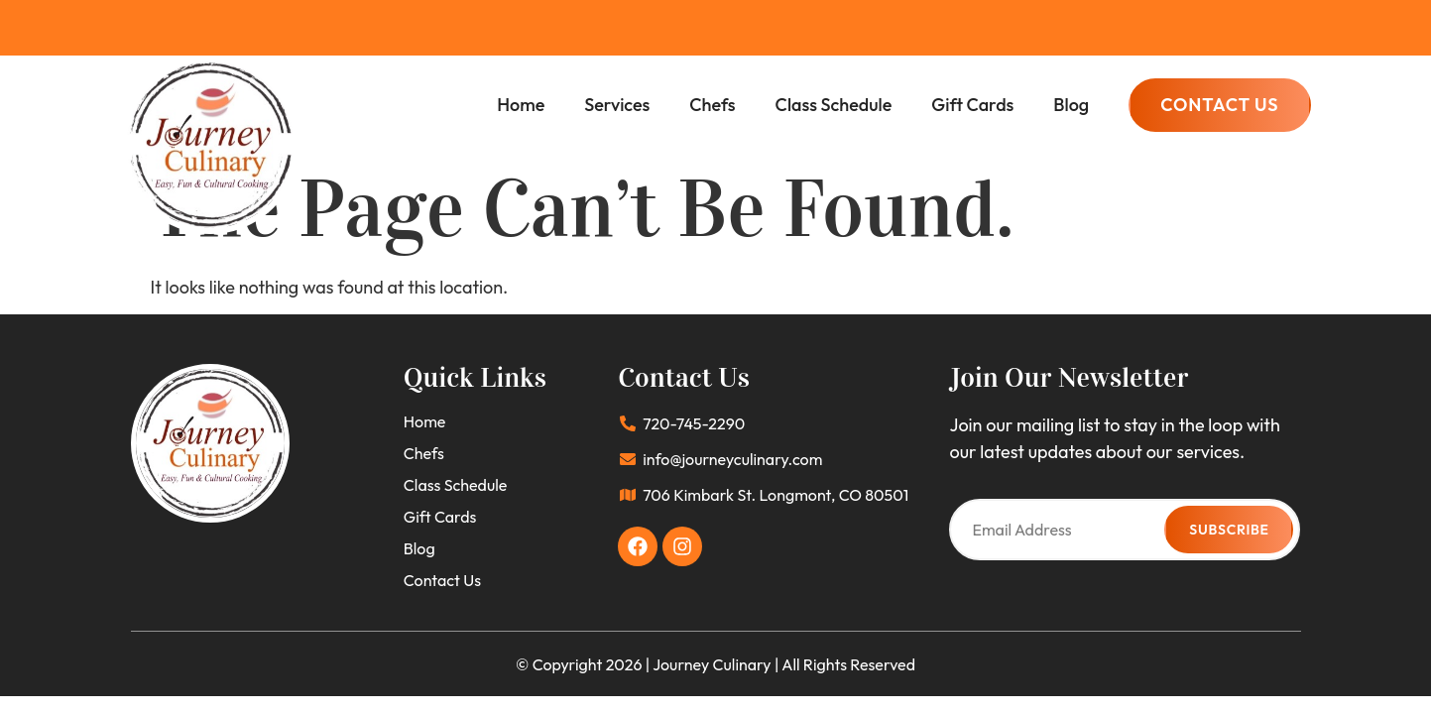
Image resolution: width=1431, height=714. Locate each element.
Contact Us (442, 580)
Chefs (712, 104)
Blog (1071, 104)
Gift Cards (972, 104)
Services (617, 104)
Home (520, 104)
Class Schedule (834, 104)
